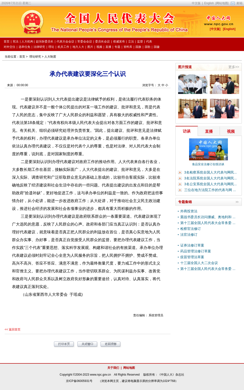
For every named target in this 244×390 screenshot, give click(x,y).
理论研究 (35, 56)
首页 (22, 56)
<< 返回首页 (12, 329)
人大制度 (50, 56)
